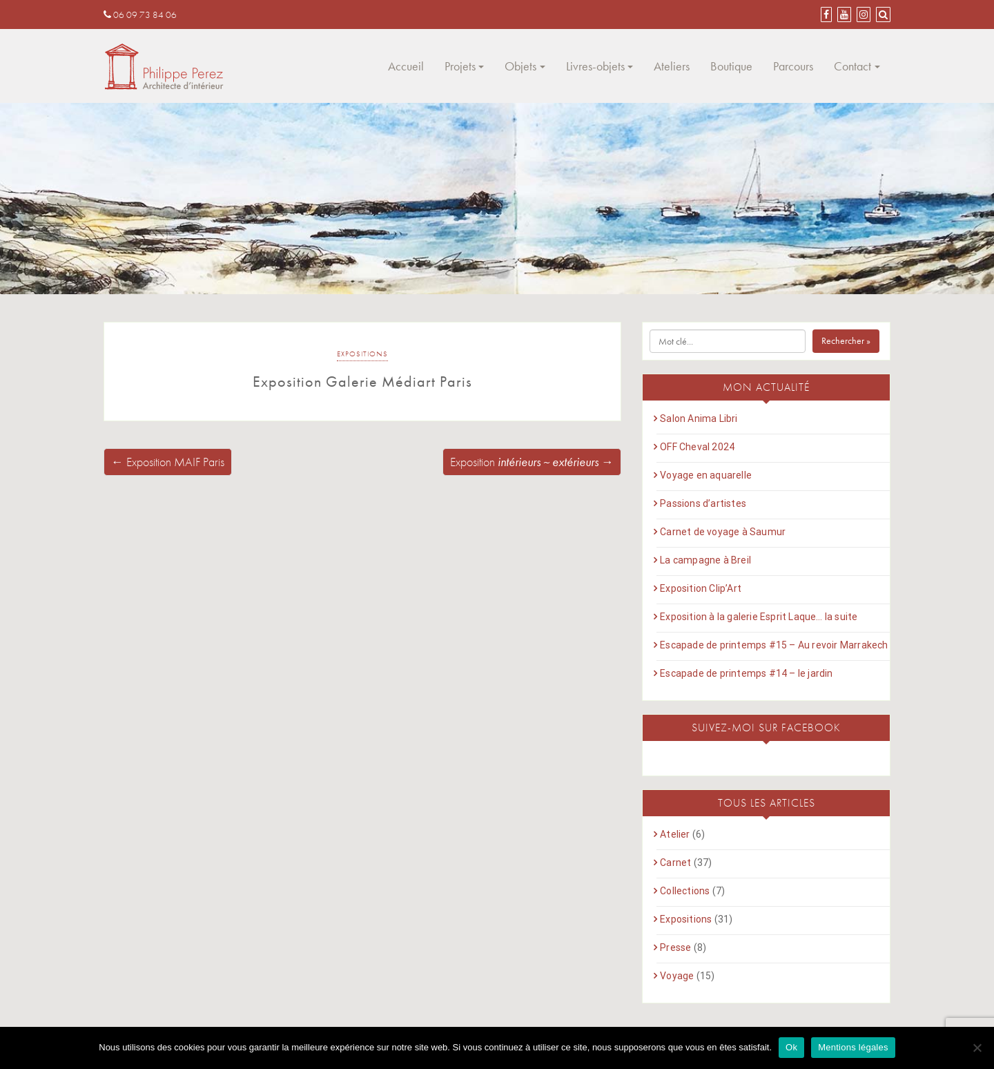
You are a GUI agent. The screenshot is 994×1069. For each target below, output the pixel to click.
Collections (685, 890)
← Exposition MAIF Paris (167, 462)
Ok (791, 1047)
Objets (520, 66)
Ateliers (672, 66)
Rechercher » (845, 340)
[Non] (977, 1047)
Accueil (406, 66)
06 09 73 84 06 (140, 14)
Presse (675, 947)
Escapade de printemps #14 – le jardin (746, 673)
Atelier (675, 834)
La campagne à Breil (705, 560)
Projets (460, 66)
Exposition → (532, 462)
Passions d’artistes (703, 503)
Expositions (362, 353)
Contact (852, 66)
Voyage (677, 975)
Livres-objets (595, 66)
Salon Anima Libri (698, 418)
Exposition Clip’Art (700, 588)
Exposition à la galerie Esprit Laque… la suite (758, 616)
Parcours (793, 66)
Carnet (675, 862)
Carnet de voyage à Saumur (723, 531)
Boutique (731, 66)
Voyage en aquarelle (706, 475)
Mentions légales (853, 1047)
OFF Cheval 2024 (697, 446)
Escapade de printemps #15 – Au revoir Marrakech (774, 645)
